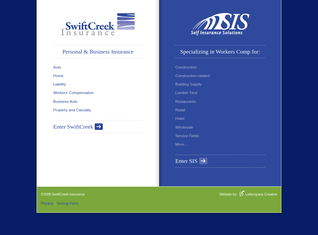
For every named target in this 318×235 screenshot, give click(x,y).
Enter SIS (186, 161)
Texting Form (67, 203)
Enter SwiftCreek (73, 126)
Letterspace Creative (261, 194)
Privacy (47, 203)
